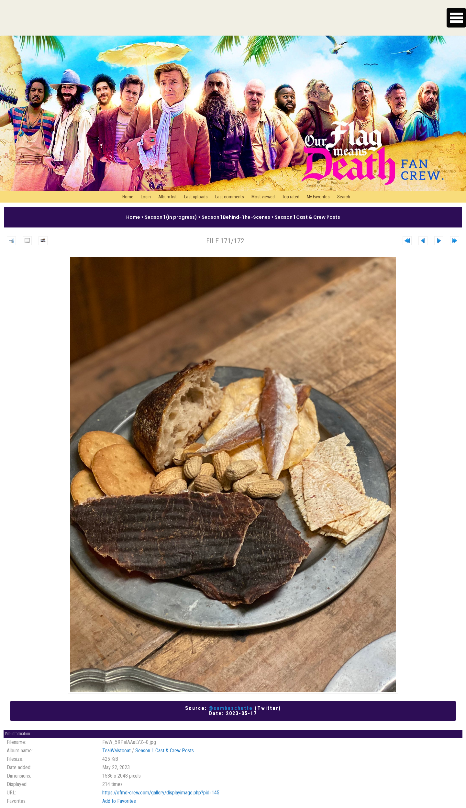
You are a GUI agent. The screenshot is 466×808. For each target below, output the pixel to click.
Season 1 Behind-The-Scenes (236, 217)
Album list (167, 196)
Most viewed (263, 196)
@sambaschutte (231, 708)
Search (343, 196)
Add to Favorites (119, 801)
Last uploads (196, 196)
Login (146, 196)
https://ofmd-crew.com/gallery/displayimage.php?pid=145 (160, 793)
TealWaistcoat (116, 750)
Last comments (229, 196)
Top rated (290, 196)
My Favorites (318, 196)
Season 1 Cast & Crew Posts (307, 217)
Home (127, 196)
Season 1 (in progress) (171, 217)
